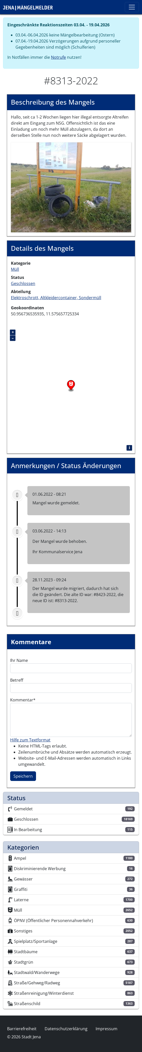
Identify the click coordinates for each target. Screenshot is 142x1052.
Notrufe (58, 57)
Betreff (16, 680)
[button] (71, 187)
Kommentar (21, 700)
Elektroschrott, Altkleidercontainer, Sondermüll (56, 297)
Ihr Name (19, 660)
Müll (15, 269)
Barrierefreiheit (22, 1028)
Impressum (106, 1028)
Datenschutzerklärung (66, 1028)
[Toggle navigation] (132, 7)
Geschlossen (23, 283)
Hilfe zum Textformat (30, 740)
